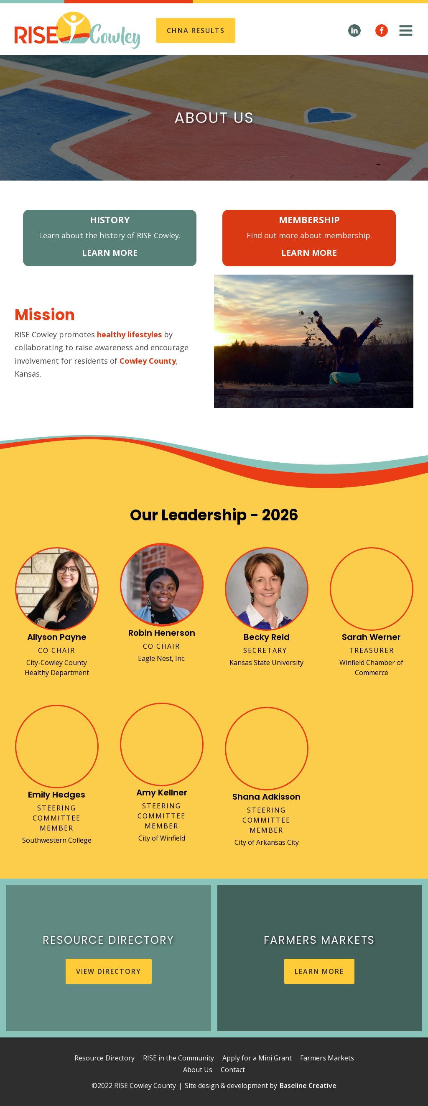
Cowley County (148, 361)
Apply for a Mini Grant (257, 1058)
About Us (197, 1069)
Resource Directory (104, 1058)
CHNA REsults (196, 30)
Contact (233, 1069)
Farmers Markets (327, 1058)
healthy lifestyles (129, 334)
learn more (319, 971)
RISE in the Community (178, 1058)
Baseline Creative (308, 1085)
